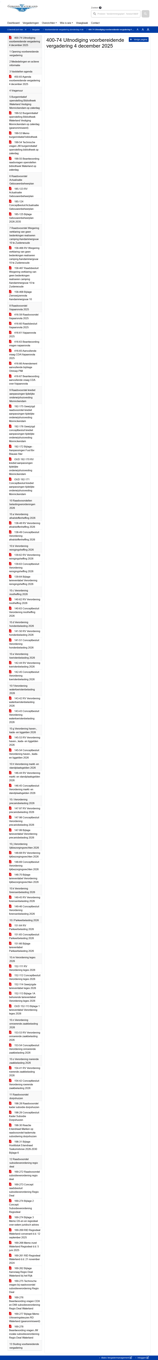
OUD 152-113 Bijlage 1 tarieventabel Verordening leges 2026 (24, 1010)
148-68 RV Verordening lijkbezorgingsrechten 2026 (24, 855)
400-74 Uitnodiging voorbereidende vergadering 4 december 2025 (24, 41)
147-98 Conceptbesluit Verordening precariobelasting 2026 (24, 821)
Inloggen (143, 1357)
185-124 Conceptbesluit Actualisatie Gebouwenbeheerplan (24, 205)
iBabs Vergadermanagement (116, 1357)
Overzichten (48, 23)
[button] (145, 13)
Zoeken (94, 7)
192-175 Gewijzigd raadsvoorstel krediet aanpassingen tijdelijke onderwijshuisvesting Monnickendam (22, 413)
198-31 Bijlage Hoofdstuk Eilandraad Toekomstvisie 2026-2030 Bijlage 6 (23, 1147)
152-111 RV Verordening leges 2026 (22, 968)
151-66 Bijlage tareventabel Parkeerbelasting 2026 (21, 947)
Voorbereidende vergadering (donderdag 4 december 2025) (70, 30)
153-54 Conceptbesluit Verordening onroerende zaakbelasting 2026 (24, 1049)
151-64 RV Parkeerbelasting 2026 (21, 927)
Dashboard (13, 23)
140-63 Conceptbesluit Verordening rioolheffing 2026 (24, 612)
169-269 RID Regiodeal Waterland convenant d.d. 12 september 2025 (24, 1234)
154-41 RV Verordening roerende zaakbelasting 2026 (24, 1072)
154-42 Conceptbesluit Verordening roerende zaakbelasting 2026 (24, 1084)
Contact (95, 23)
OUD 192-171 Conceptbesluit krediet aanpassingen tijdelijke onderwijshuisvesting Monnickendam (21, 486)
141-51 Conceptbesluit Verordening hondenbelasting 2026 (24, 644)
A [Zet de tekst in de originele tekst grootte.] (137, 29)
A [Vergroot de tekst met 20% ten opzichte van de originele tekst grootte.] (143, 29)
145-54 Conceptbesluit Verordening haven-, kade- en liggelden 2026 (24, 754)
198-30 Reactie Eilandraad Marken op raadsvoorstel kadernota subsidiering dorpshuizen (23, 1131)
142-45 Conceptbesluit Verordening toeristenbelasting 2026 (24, 676)
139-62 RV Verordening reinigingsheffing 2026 (24, 557)
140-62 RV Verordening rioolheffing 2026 (24, 601)
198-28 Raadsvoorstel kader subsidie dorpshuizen (24, 1105)
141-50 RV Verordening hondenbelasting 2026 (24, 633)
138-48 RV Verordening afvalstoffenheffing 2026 (24, 525)
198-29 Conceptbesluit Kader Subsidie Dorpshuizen (24, 1116)
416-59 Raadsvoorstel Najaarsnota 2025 (23, 316)
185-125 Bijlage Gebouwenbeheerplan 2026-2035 (21, 218)
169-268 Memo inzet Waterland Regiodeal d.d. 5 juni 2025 (24, 1247)
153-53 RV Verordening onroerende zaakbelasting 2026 (24, 1036)
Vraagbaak (82, 23)
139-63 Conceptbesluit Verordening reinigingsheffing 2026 (24, 568)
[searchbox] (115, 13)
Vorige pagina (138, 39)
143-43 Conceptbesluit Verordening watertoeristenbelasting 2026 (24, 717)
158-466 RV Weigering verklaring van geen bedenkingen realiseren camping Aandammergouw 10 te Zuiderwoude (24, 255)
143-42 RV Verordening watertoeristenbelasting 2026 (24, 702)
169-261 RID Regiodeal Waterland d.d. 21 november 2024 (24, 1259)
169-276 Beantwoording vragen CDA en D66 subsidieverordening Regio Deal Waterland (24, 1303)
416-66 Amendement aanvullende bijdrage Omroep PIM (23, 367)
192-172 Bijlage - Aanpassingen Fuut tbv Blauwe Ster (21, 450)
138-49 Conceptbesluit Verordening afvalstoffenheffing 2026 (24, 536)
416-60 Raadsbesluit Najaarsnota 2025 (23, 325)
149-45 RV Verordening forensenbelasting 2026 (24, 899)
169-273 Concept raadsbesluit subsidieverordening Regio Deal (24, 1190)
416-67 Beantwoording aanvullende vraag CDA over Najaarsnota (24, 380)
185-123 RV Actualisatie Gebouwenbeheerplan (21, 192)
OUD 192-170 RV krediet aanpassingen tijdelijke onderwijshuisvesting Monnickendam (21, 466)
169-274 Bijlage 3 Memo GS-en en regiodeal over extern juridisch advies (24, 1221)
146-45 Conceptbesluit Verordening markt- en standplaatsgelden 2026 (24, 789)
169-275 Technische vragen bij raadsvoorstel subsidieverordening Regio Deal (24, 1286)
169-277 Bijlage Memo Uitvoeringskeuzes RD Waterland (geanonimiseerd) (24, 1318)
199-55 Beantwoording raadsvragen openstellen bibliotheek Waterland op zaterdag (24, 164)
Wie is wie (65, 23)
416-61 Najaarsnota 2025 (22, 334)
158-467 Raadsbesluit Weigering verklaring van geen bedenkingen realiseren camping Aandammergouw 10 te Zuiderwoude (23, 277)
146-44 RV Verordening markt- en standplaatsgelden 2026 (24, 777)
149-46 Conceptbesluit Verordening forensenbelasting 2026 (24, 910)
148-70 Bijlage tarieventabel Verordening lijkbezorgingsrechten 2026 (24, 878)
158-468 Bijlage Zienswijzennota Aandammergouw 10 (20, 296)
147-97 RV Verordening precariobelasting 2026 (24, 810)
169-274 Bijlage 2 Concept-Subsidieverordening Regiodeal (21, 1206)
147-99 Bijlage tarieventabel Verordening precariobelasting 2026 (23, 834)
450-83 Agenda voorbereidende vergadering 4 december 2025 (24, 80)
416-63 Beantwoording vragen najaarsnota (24, 343)
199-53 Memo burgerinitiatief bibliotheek (23, 135)
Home (27, 30)
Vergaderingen (31, 23)
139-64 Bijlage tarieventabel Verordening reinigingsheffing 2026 (23, 580)
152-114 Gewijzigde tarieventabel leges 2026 (22, 986)
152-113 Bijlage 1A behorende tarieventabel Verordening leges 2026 (22, 997)
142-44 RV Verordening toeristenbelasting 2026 (24, 665)
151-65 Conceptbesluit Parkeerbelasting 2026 (24, 936)
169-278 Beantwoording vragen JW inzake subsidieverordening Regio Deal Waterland (24, 1332)
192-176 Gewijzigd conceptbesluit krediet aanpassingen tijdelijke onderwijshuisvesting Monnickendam (22, 434)
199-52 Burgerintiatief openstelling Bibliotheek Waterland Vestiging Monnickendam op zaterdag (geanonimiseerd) (24, 120)
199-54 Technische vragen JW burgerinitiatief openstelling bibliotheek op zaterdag (23, 148)
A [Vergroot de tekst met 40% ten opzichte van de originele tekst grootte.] (148, 29)
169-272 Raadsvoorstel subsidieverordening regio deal (24, 1175)
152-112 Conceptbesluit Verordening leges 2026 (24, 977)
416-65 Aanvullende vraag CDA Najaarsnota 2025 (22, 355)
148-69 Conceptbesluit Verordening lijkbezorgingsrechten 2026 (24, 866)
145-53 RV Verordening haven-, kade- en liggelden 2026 (24, 741)
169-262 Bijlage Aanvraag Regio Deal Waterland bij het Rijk (21, 1272)
